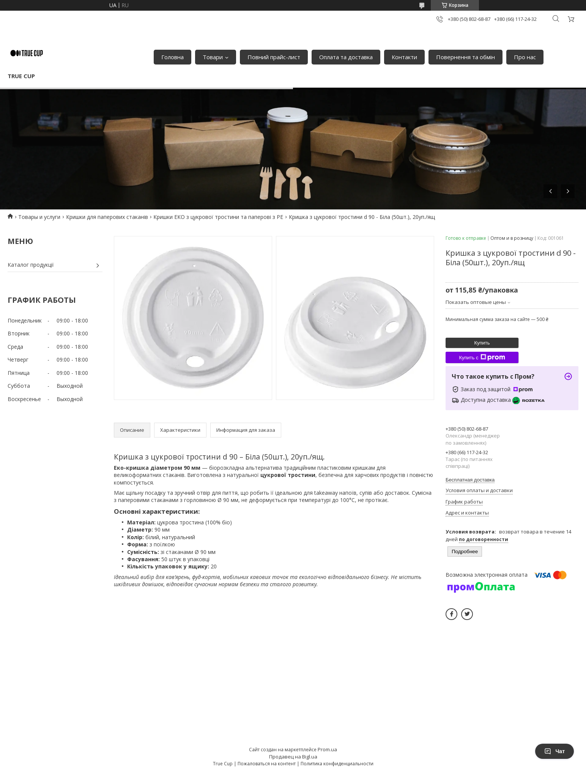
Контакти (404, 57)
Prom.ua (327, 749)
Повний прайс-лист (273, 57)
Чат (554, 751)
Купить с (482, 357)
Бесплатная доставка (470, 480)
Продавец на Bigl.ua (293, 756)
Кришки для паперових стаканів (107, 216)
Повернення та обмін (465, 57)
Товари (213, 57)
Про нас (525, 57)
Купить (482, 343)
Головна (172, 57)
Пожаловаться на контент (267, 763)
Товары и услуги (39, 216)
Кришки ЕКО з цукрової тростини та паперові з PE (218, 216)
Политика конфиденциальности (337, 763)
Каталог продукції (31, 264)
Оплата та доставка (346, 57)
